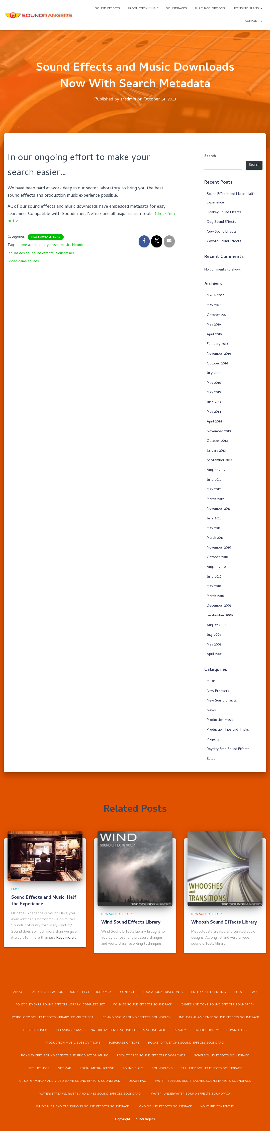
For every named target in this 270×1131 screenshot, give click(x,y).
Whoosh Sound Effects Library (224, 922)
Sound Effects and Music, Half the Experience (44, 900)
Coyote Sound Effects (224, 241)
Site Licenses (39, 1068)
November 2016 (219, 354)
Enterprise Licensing (208, 991)
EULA (238, 991)
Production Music (143, 8)
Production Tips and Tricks (228, 730)
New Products (218, 691)
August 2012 (216, 470)
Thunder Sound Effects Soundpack (211, 1068)
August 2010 (216, 567)
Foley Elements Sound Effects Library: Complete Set (60, 1004)
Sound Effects (107, 8)
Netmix (77, 245)
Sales (211, 759)
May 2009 (214, 645)
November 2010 (219, 548)
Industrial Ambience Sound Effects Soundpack (219, 1017)
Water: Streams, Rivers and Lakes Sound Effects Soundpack (90, 1094)
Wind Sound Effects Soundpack (165, 1106)
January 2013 (216, 451)
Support (253, 21)
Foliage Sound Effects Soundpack (142, 1004)
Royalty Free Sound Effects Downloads (151, 1055)
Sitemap (64, 1068)
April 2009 (215, 654)
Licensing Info (35, 1030)
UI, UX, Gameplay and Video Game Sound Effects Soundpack (69, 1081)
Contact (127, 991)
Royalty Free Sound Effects (228, 749)
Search (210, 156)
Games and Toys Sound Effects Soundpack (217, 1004)
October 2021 (217, 315)
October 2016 (217, 363)
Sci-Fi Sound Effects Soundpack (221, 1055)
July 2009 (214, 635)
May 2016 (214, 383)
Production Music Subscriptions (73, 1042)
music (65, 245)
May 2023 (214, 305)
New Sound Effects (45, 237)
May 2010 (214, 586)
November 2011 (218, 509)
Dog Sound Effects (221, 222)
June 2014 (214, 402)
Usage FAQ (137, 1081)
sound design (19, 253)
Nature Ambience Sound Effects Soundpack (128, 1030)
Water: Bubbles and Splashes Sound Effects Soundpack (203, 1081)
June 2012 (214, 480)
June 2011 (214, 519)
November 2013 (219, 431)
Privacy (180, 1030)
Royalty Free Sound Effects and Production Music (64, 1055)
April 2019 (214, 334)
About (18, 991)
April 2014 (214, 422)
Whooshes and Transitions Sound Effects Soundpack (82, 1106)
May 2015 (214, 393)
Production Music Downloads (221, 1030)
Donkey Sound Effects (224, 212)
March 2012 (215, 499)
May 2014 (214, 412)
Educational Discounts (163, 991)
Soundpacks (176, 8)
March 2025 (215, 296)
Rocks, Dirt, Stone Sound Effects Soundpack (186, 1042)
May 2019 (214, 325)
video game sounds (24, 261)
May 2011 (213, 528)
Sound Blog (132, 1068)
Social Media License (96, 1068)
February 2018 (217, 344)
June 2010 (214, 577)
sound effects (43, 253)
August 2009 (216, 625)
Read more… (66, 937)
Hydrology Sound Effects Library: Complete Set (52, 1017)
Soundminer (65, 253)
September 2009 (220, 616)
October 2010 (217, 557)
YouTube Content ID (217, 1106)
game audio (27, 245)
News (211, 711)
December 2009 (219, 606)
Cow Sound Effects (222, 232)
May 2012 (214, 490)
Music (211, 681)
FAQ (253, 991)
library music (48, 245)
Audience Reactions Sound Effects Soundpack (72, 991)
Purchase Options (210, 8)
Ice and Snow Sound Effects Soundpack (136, 1017)
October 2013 (217, 441)
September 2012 (219, 460)
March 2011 (215, 538)
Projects (213, 739)
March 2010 (215, 596)
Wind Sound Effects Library (131, 922)
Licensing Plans (247, 8)
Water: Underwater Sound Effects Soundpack (191, 1094)
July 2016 (213, 373)
